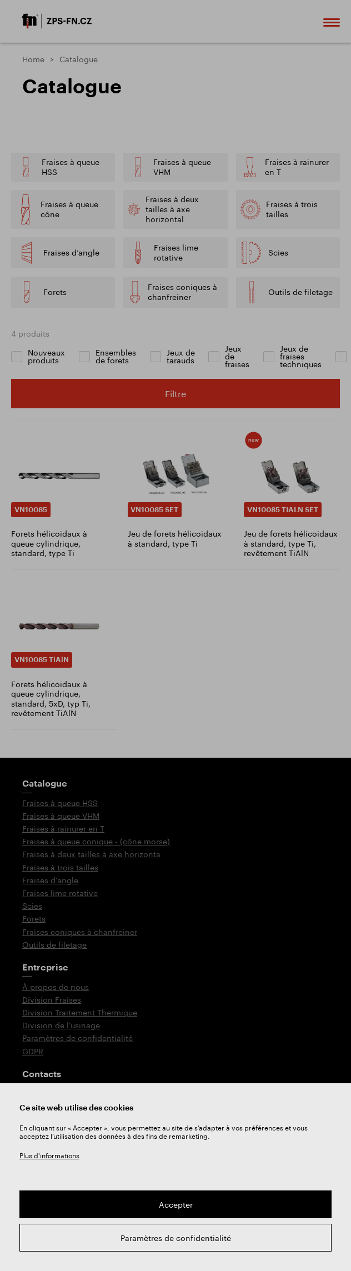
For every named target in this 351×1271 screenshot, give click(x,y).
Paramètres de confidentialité (176, 1238)
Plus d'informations (49, 1155)
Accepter (176, 1204)
